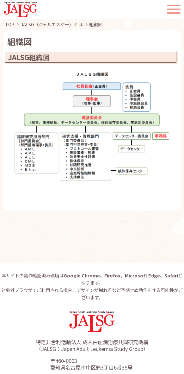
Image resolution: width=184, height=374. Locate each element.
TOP (9, 24)
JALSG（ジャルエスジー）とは (52, 24)
